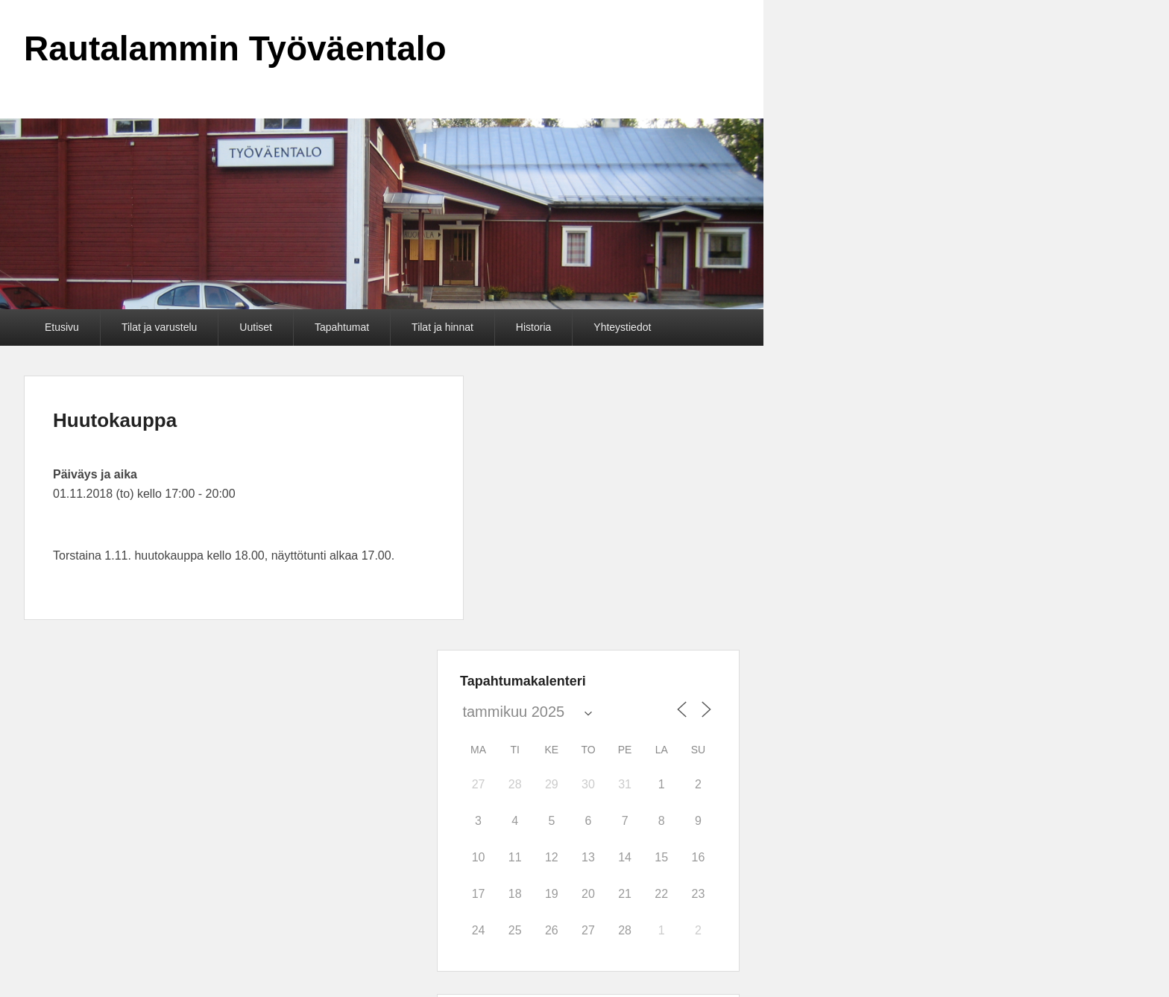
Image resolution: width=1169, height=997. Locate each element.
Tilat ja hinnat (442, 327)
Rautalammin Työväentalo (235, 48)
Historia (533, 327)
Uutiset (255, 327)
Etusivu (62, 327)
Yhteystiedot (622, 327)
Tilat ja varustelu (159, 327)
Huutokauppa (115, 420)
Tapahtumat (342, 327)
